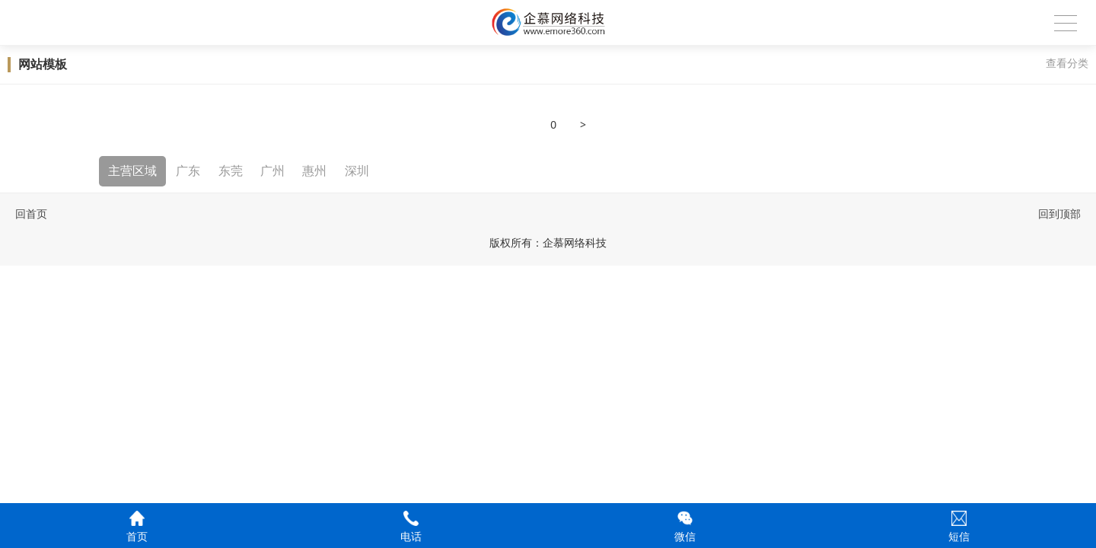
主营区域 (132, 170)
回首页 (31, 214)
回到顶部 (1059, 214)
